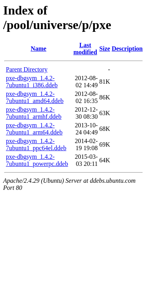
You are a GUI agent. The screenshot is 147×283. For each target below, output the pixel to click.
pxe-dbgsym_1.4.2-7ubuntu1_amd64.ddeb (35, 97)
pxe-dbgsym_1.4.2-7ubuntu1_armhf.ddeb (34, 113)
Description (127, 48)
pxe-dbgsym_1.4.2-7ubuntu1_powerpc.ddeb (37, 160)
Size (104, 48)
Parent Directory (26, 69)
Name (38, 48)
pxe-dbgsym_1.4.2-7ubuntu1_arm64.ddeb (34, 129)
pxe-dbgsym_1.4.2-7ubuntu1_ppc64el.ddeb (36, 144)
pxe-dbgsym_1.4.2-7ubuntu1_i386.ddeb (32, 81)
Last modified (85, 48)
